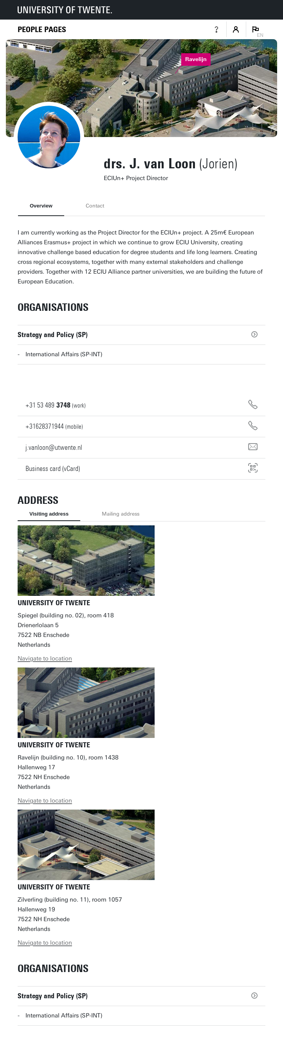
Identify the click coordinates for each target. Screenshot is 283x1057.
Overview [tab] (41, 206)
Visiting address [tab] (48, 514)
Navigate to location (45, 658)
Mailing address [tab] (120, 514)
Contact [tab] (95, 206)
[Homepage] (42, 29)
